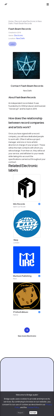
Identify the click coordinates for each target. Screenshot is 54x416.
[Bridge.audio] (4, 4)
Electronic (18, 35)
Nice (15, 278)
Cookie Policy (33, 407)
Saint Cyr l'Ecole (19, 207)
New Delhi (20, 38)
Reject (20, 412)
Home (11, 21)
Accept (33, 412)
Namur (15, 315)
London (16, 242)
